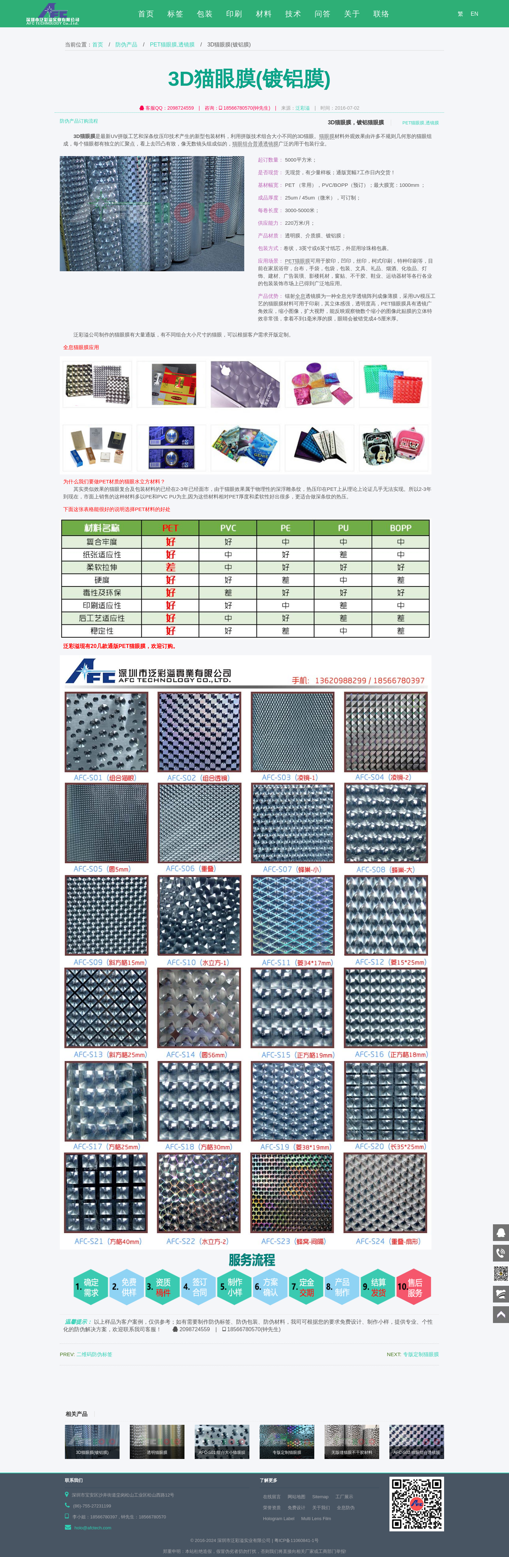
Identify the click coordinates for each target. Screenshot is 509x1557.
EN (474, 14)
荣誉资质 (272, 1507)
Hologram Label (278, 1518)
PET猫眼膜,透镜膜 (172, 44)
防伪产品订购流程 (79, 121)
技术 (293, 14)
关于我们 (321, 1507)
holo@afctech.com (92, 1527)
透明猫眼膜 (157, 1452)
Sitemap (320, 1496)
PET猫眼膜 (297, 261)
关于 (352, 14)
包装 (205, 14)
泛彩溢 (302, 108)
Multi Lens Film (316, 1518)
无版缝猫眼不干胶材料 (351, 1452)
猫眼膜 (326, 136)
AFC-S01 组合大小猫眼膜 (222, 1452)
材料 (264, 14)
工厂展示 (344, 1496)
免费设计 (296, 1507)
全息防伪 (346, 1507)
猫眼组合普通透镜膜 (255, 144)
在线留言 (272, 1496)
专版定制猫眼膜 (421, 1354)
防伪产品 (126, 44)
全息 (300, 296)
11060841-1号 (304, 1540)
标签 (175, 14)
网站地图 (296, 1496)
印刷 (234, 14)
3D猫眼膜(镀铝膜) (92, 1452)
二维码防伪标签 (94, 1354)
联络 (381, 14)
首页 (146, 14)
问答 (323, 14)
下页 (480, 1386)
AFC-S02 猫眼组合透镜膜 (417, 1452)
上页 (29, 1386)
